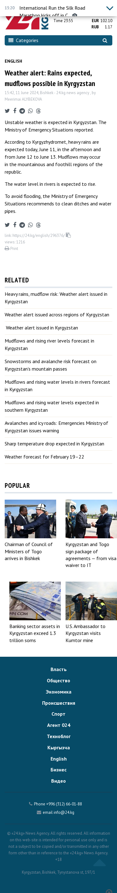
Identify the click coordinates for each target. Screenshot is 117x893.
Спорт (58, 714)
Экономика (58, 692)
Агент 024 (58, 725)
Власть (59, 669)
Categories (23, 40)
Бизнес (58, 769)
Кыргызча (58, 747)
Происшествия (58, 703)
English (13, 61)
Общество (58, 680)
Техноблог (59, 736)
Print (11, 248)
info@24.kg (64, 812)
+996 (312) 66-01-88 (64, 804)
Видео (58, 781)
